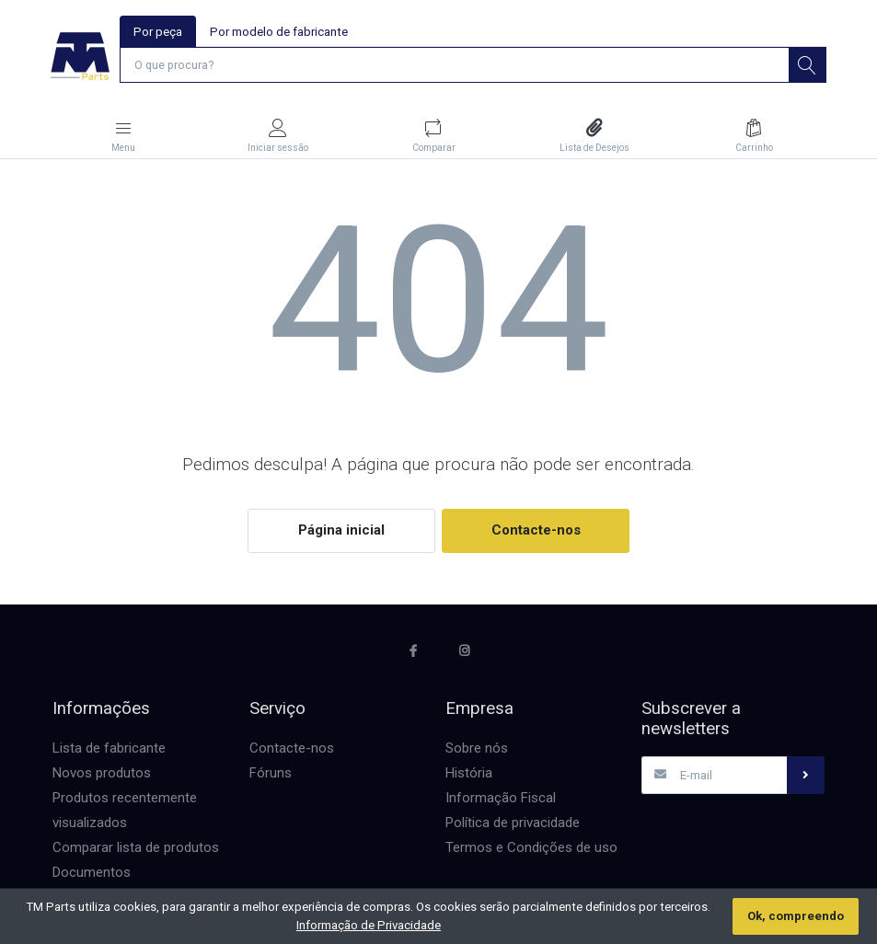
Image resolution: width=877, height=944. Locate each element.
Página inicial (341, 531)
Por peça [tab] (158, 32)
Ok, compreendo (795, 916)
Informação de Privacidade (368, 925)
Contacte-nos (536, 531)
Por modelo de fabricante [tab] (280, 32)
